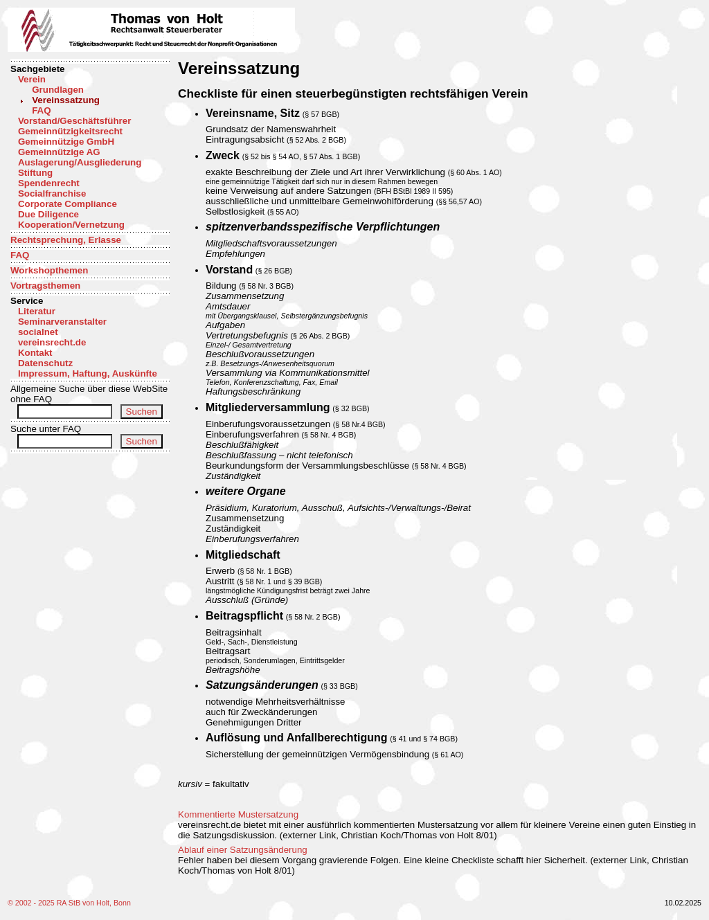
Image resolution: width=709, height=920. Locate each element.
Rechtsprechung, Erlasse (65, 240)
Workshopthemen (49, 270)
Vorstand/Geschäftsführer (74, 121)
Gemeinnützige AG (59, 152)
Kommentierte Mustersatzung (238, 814)
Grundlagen (58, 89)
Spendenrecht (49, 183)
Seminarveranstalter (62, 321)
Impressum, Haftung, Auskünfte (87, 373)
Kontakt (35, 353)
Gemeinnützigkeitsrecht (70, 131)
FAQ (41, 110)
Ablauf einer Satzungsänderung (242, 850)
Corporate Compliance (67, 204)
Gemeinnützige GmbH (66, 141)
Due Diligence (48, 214)
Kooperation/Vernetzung (71, 224)
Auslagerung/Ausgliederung (79, 162)
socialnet (38, 332)
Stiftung (35, 173)
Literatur (36, 311)
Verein (32, 79)
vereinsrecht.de (52, 342)
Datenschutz (45, 363)
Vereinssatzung (66, 100)
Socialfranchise (52, 193)
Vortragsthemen (45, 285)
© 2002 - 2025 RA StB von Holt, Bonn (69, 903)
